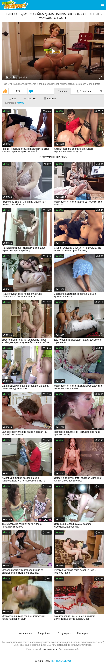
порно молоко (50, 649)
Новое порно (25, 633)
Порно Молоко (61, 661)
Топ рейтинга (45, 633)
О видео (62, 91)
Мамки (20, 103)
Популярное (64, 633)
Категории (82, 633)
